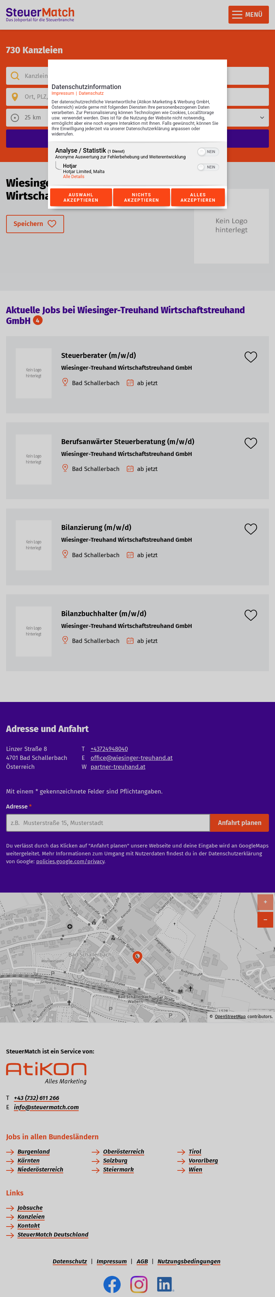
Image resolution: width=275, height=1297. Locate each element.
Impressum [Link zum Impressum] (63, 93)
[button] (201, 152)
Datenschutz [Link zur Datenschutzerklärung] (91, 93)
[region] (137, 164)
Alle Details (74, 176)
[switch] (208, 151)
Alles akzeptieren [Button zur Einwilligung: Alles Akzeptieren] (198, 197)
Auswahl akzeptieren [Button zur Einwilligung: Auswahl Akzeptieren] (80, 197)
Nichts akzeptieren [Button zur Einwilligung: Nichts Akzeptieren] (141, 197)
